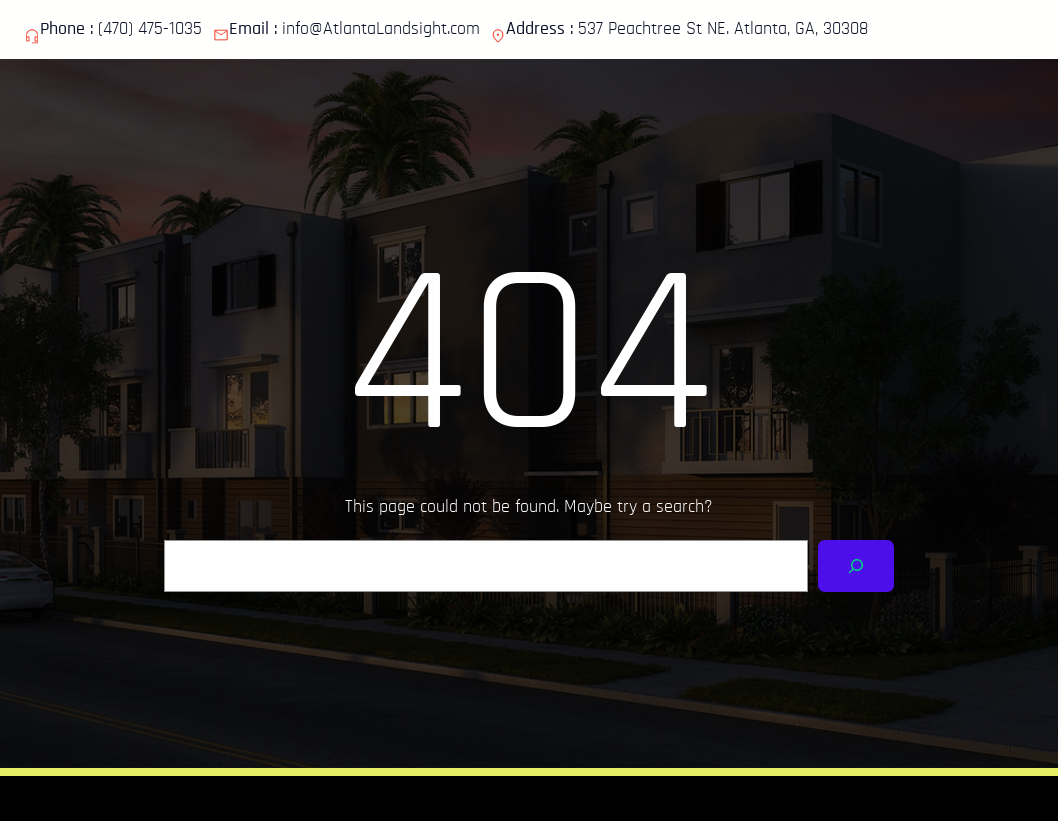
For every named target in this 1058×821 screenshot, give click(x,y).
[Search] (856, 566)
